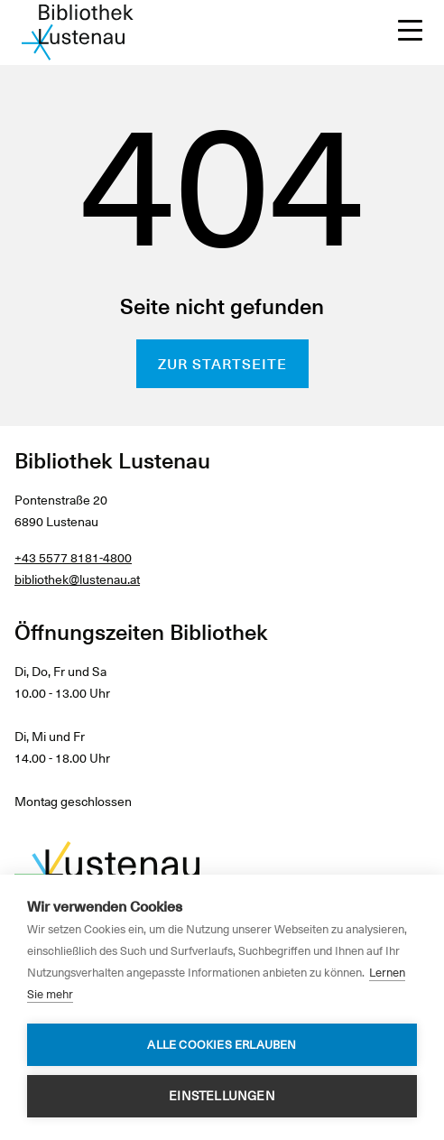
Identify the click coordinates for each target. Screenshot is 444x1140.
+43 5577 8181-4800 (73, 558)
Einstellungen (222, 1096)
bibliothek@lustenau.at (77, 579)
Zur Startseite (222, 364)
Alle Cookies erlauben (221, 1044)
